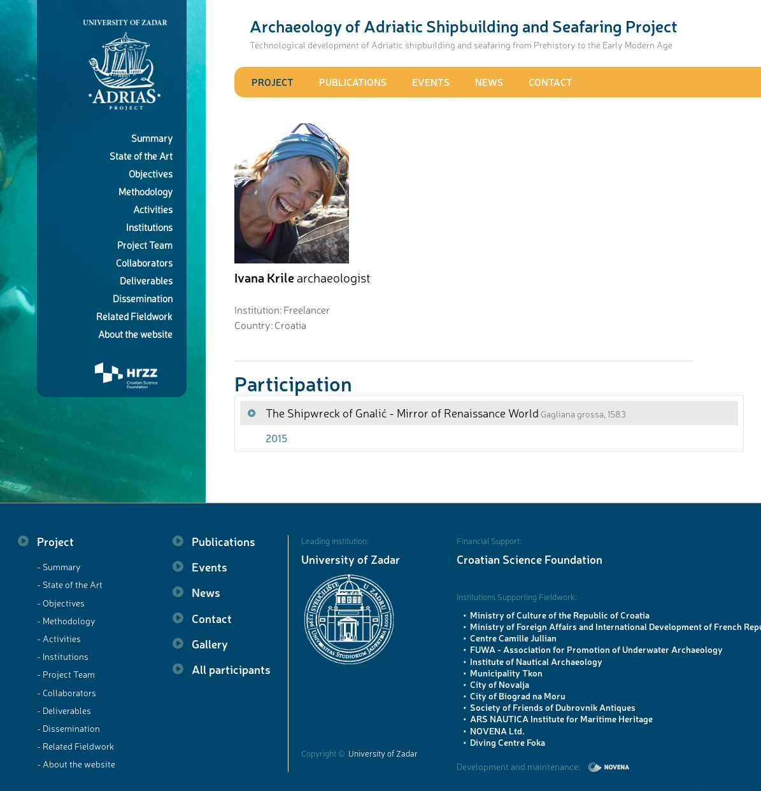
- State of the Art (70, 584)
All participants (231, 668)
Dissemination (143, 298)
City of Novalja (499, 684)
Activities (153, 209)
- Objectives (61, 602)
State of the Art (141, 155)
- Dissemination (68, 728)
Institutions (149, 227)
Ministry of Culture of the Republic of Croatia (560, 614)
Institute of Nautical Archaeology (536, 661)
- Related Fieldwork (75, 746)
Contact (551, 81)
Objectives (151, 173)
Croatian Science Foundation (529, 558)
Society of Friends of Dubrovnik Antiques (553, 707)
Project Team (145, 244)
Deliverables (146, 280)
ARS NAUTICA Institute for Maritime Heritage (561, 718)
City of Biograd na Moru (517, 695)
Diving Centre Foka (507, 742)
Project (273, 81)
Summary (152, 137)
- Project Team (66, 674)
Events (431, 81)
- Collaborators (66, 692)
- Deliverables (64, 710)
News (489, 81)
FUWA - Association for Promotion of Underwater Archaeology (596, 649)
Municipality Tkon (506, 672)
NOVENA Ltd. (497, 730)
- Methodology (66, 620)
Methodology (145, 191)
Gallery (210, 643)
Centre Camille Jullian (513, 637)
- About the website (76, 763)
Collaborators (144, 262)
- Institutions (63, 656)
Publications (353, 81)
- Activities (59, 638)
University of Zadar (350, 558)
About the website (135, 333)
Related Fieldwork (134, 316)
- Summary (59, 566)
